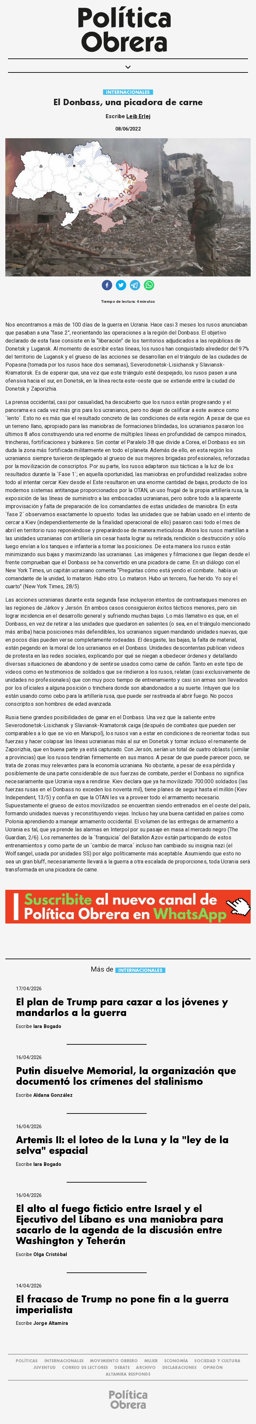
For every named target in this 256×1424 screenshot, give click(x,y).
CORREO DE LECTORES (85, 1368)
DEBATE (122, 1368)
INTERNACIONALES (128, 92)
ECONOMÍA (176, 1361)
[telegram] (135, 286)
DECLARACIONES (179, 1368)
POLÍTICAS (27, 1361)
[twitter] (121, 286)
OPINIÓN (213, 1368)
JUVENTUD (44, 1368)
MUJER (151, 1361)
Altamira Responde (128, 1374)
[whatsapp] (149, 286)
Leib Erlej (138, 116)
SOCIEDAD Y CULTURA (217, 1361)
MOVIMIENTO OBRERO (114, 1361)
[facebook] (107, 286)
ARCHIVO (146, 1368)
